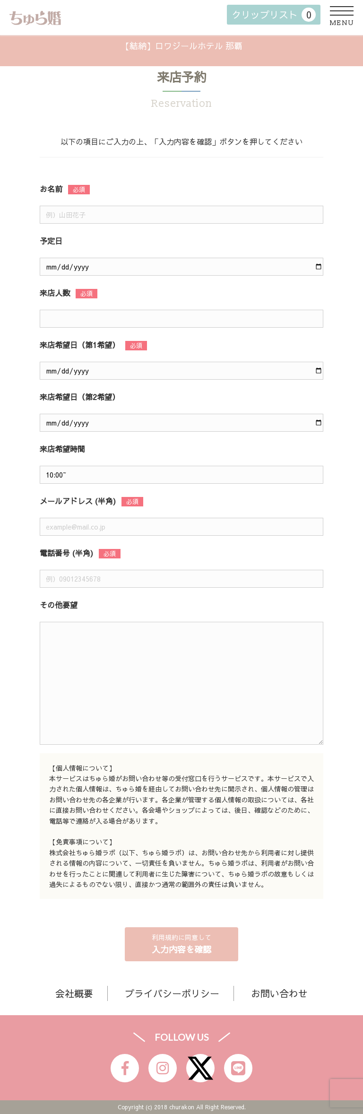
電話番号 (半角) (66, 553)
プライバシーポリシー (172, 993)
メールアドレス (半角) (78, 501)
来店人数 (55, 292)
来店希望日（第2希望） (80, 397)
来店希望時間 (62, 449)
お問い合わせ (279, 993)
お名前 (51, 188)
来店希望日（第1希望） (80, 344)
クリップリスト (274, 15)
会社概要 (74, 993)
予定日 (51, 240)
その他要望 (59, 605)
